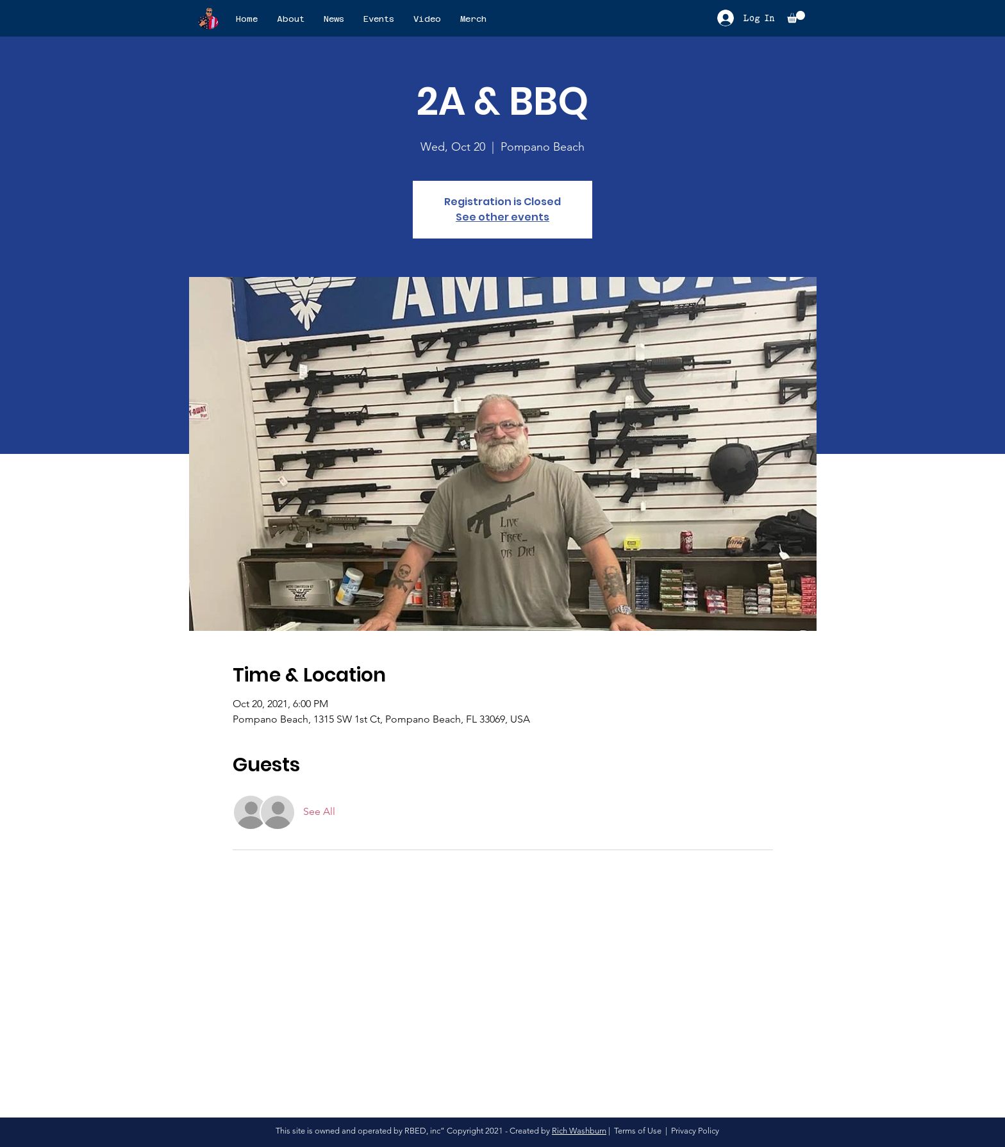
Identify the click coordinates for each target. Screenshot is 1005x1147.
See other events (502, 217)
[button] (796, 17)
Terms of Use (637, 1130)
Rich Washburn (579, 1130)
